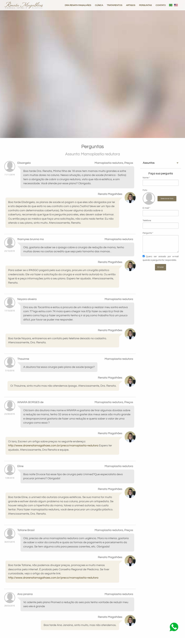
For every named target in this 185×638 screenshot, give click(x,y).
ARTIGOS (130, 5)
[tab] (160, 163)
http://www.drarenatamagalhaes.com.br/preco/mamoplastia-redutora (53, 445)
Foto (145, 190)
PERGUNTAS (145, 5)
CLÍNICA (99, 5)
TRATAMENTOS (114, 5)
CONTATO (161, 5)
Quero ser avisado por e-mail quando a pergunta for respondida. (161, 258)
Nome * (161, 181)
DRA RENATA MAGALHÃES (78, 5)
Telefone (161, 224)
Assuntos (149, 163)
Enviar (160, 267)
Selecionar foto (167, 199)
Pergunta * (161, 242)
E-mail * (161, 211)
